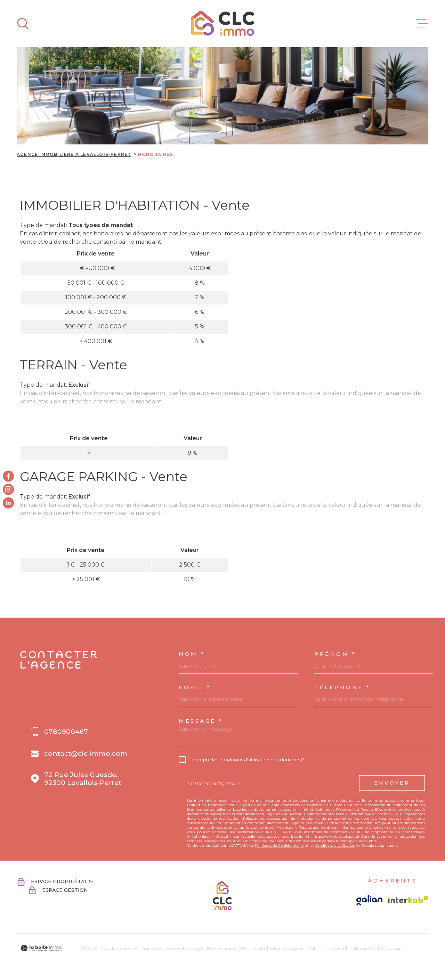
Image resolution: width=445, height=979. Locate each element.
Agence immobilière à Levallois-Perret (74, 154)
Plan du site (253, 948)
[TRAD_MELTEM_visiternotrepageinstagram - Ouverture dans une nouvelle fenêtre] (8, 489)
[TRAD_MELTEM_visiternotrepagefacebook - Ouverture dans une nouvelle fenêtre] (8, 476)
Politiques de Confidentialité (279, 845)
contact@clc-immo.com (85, 754)
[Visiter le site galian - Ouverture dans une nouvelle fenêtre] (369, 900)
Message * (201, 720)
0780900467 (66, 732)
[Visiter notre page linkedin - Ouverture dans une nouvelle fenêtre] (8, 502)
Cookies (393, 948)
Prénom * (335, 653)
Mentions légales (287, 948)
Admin (315, 948)
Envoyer (392, 783)
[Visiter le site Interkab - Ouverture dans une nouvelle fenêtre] (408, 899)
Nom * (192, 653)
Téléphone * (342, 687)
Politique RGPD (365, 948)
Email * (195, 687)
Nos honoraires (222, 948)
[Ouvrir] (23, 23)
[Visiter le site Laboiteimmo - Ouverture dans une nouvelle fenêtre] (41, 948)
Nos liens (335, 948)
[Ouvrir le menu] (422, 23)
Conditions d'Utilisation (335, 845)
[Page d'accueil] (222, 23)
